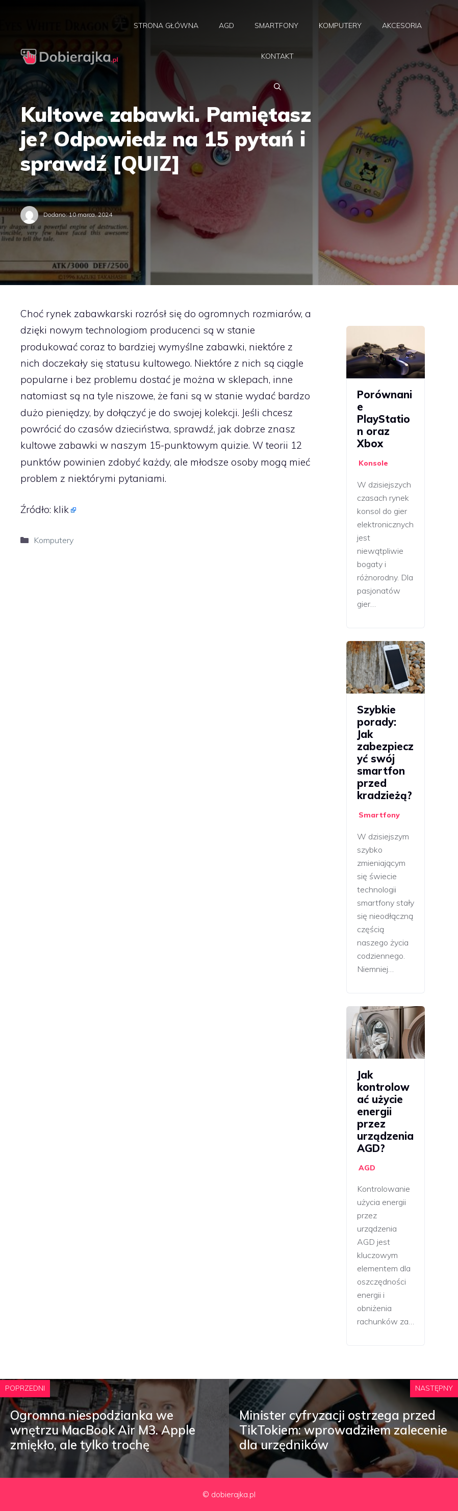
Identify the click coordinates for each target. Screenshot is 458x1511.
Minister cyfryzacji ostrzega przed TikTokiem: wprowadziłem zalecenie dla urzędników (343, 1429)
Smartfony (276, 25)
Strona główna (166, 25)
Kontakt (277, 56)
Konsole (373, 463)
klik (61, 509)
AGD (226, 25)
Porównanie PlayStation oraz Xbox (384, 419)
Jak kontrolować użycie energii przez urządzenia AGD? (385, 1111)
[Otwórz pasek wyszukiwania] (277, 86)
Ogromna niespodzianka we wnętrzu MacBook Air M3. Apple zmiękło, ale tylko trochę (102, 1429)
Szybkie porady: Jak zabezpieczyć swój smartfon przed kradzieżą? (385, 752)
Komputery (340, 25)
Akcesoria (402, 25)
